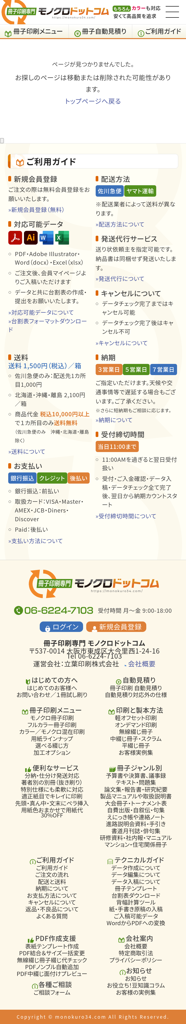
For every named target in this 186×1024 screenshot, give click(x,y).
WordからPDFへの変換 (136, 923)
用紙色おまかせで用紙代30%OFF (52, 812)
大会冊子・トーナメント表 (136, 803)
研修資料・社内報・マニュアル (136, 837)
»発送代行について (120, 278)
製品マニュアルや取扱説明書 (136, 796)
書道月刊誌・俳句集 (135, 830)
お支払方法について (52, 895)
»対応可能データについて (41, 312)
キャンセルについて (52, 902)
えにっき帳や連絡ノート (136, 817)
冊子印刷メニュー (38, 31)
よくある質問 (52, 916)
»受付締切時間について (126, 516)
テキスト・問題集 (136, 782)
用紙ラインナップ (52, 738)
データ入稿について (136, 881)
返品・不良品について (52, 909)
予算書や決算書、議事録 (136, 775)
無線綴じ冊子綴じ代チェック (52, 960)
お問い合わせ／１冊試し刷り (51, 694)
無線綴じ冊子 (136, 731)
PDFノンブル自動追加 (52, 966)
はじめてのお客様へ (52, 687)
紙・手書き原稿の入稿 (136, 909)
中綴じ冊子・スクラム (136, 738)
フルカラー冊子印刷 (52, 724)
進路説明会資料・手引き (136, 823)
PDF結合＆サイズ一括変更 (52, 952)
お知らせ (136, 978)
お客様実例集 (136, 752)
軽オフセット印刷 (136, 717)
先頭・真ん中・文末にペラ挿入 (52, 803)
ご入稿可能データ (136, 916)
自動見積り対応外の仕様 (136, 694)
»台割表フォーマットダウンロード (47, 325)
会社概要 (142, 663)
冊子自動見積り (104, 31)
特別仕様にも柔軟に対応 (52, 789)
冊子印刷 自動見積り (136, 687)
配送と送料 (52, 881)
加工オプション (52, 752)
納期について (52, 888)
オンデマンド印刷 (136, 724)
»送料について (26, 451)
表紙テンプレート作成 (52, 946)
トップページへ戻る (93, 101)
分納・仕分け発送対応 (52, 775)
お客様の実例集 (136, 992)
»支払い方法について (35, 540)
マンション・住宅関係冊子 (136, 844)
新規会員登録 (120, 626)
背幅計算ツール (136, 902)
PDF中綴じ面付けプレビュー (52, 973)
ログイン (66, 626)
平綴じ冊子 (136, 745)
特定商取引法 (136, 952)
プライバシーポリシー (136, 960)
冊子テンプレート (136, 888)
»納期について (114, 419)
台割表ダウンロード (135, 895)
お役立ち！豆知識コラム (136, 985)
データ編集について (136, 874)
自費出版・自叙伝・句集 (136, 809)
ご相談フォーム (52, 992)
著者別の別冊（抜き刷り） (52, 782)
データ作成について (136, 867)
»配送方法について (120, 224)
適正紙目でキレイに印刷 (52, 796)
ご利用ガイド (163, 31)
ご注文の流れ (52, 874)
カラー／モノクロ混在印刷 (52, 731)
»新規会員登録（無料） (36, 209)
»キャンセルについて (122, 342)
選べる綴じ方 (52, 745)
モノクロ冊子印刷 (52, 717)
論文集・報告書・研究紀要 (136, 789)
